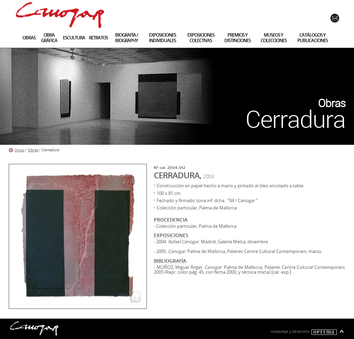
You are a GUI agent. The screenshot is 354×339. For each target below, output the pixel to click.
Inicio (20, 150)
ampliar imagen (135, 297)
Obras (33, 150)
